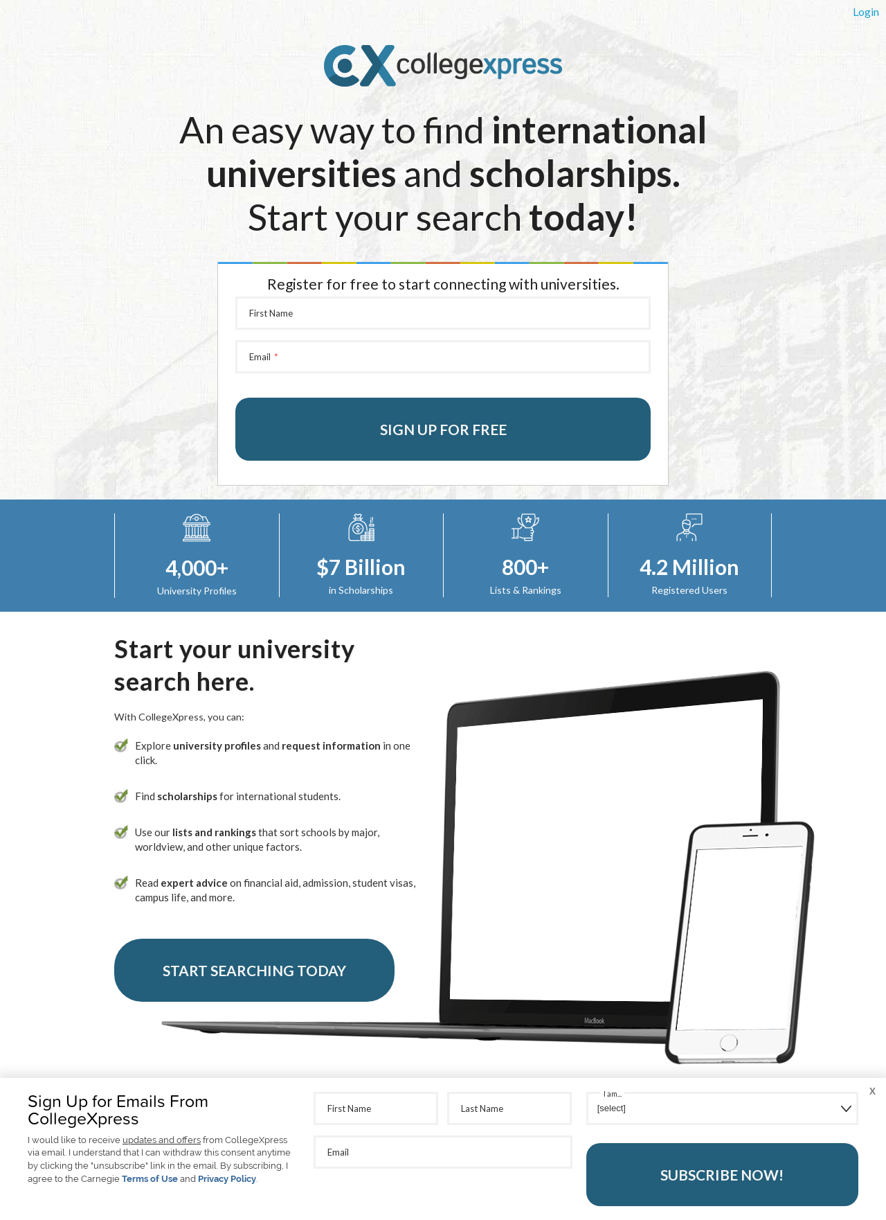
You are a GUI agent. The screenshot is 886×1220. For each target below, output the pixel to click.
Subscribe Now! (722, 1174)
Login (866, 11)
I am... (613, 1093)
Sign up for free (443, 429)
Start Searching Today (254, 970)
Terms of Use (150, 1179)
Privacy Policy (227, 1179)
